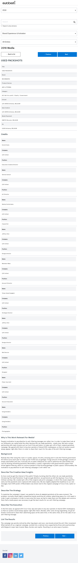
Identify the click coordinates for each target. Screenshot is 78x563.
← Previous (47, 54)
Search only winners (9, 26)
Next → (67, 54)
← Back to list (10, 54)
